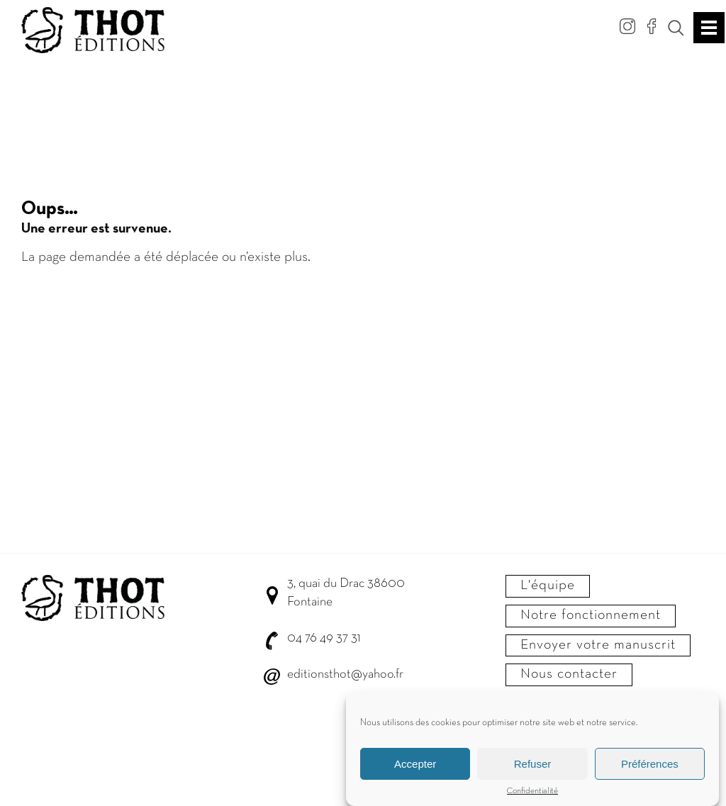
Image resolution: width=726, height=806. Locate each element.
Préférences (649, 769)
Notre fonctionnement (590, 615)
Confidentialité (532, 796)
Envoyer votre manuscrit (598, 645)
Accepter (415, 769)
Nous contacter (569, 674)
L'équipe (547, 585)
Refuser (533, 769)
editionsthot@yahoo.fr (345, 674)
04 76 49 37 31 (323, 638)
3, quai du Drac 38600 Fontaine (346, 593)
